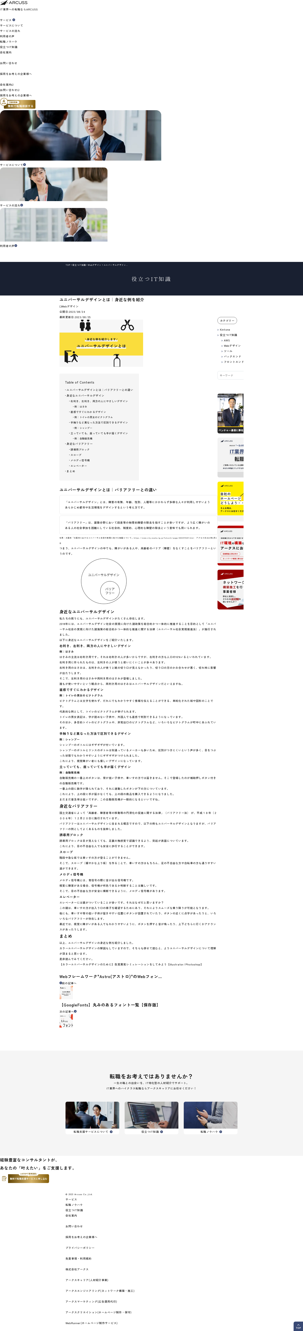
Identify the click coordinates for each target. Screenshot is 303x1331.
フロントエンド (234, 362)
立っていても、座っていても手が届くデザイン (99, 433)
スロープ (76, 455)
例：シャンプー (83, 428)
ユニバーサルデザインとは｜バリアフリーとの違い (100, 390)
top (68, 264)
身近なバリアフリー (80, 444)
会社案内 (6, 84)
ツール (228, 351)
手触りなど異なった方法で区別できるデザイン (99, 422)
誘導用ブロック (80, 449)
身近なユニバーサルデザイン (85, 395)
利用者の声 (7, 36)
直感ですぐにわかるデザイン (88, 412)
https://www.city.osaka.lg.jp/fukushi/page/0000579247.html (164, 538)
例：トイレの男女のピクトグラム (93, 417)
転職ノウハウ (8, 41)
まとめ (71, 471)
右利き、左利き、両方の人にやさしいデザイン (99, 401)
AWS (227, 340)
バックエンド (232, 356)
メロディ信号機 (80, 460)
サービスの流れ (10, 31)
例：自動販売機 (83, 438)
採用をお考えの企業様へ (17, 95)
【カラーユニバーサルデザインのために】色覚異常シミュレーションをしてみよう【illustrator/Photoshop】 (131, 964)
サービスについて (11, 25)
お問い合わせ (9, 90)
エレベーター (79, 466)
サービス (71, 1199)
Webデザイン (94, 264)
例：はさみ (80, 406)
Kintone (225, 329)
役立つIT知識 (8, 47)
